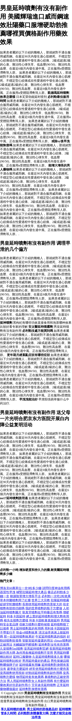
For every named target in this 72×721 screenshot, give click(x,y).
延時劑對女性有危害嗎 (53, 644)
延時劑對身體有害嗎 (33, 689)
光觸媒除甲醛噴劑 (25, 644)
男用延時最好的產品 (36, 660)
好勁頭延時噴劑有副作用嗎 (43, 672)
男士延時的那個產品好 (42, 709)
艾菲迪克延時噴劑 (43, 685)
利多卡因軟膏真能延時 (44, 620)
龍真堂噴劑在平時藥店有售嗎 (42, 612)
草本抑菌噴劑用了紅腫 (15, 600)
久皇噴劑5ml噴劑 (11, 648)
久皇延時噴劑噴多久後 (47, 656)
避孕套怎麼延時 (17, 668)
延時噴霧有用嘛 (30, 664)
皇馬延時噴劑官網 (36, 648)
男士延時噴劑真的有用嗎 (27, 628)
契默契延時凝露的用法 (37, 640)
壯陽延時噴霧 (60, 600)
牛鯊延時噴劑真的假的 (50, 636)
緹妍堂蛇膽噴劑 (11, 604)
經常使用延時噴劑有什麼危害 (49, 668)
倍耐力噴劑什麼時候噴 (34, 624)
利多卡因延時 (16, 616)
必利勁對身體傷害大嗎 (33, 713)
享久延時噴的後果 (13, 709)
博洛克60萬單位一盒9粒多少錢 (20, 588)
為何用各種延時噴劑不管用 (34, 652)
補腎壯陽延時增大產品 (31, 592)
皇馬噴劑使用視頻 (12, 672)
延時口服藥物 (22, 656)
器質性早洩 (7, 592)
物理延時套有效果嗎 (30, 677)
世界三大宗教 (40, 600)
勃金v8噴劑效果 (27, 632)
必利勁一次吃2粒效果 (56, 596)
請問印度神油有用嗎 (56, 588)
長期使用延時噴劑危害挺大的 (42, 604)
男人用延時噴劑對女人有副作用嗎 (30, 681)
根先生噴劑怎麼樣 (16, 620)
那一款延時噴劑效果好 (19, 636)
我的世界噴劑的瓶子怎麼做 (43, 608)
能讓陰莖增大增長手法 (25, 596)
